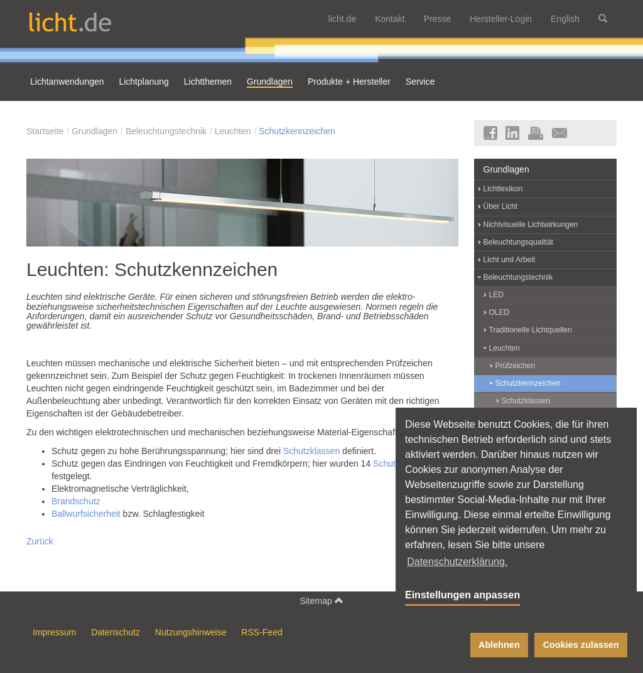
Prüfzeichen (515, 365)
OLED (499, 312)
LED (496, 294)
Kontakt (389, 19)
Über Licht (501, 206)
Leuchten (233, 131)
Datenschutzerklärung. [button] (457, 561)
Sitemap (321, 600)
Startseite (44, 131)
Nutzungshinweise (191, 632)
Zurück (39, 541)
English (565, 19)
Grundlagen (94, 131)
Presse (437, 19)
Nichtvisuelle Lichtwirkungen (531, 224)
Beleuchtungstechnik (166, 131)
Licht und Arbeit (510, 259)
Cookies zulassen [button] (581, 645)
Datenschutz (115, 632)
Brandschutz (75, 501)
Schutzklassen (311, 451)
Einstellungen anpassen (462, 595)
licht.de (342, 19)
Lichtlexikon (503, 188)
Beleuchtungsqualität (518, 242)
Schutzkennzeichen (297, 131)
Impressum (54, 632)
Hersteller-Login (501, 19)
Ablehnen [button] (499, 645)
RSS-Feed (261, 632)
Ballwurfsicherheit (86, 514)
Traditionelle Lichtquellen (530, 330)
